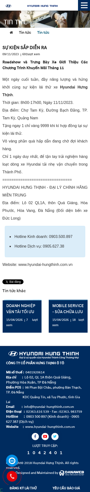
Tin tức (25, 33)
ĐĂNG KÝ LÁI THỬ (23, 488)
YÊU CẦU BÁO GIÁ (66, 488)
